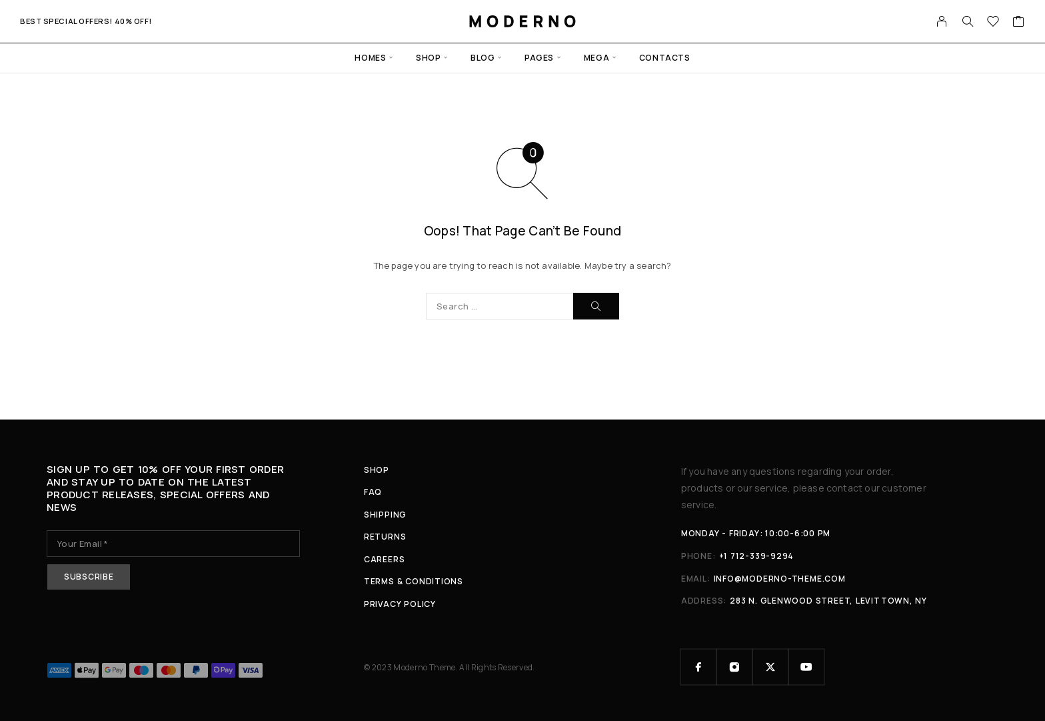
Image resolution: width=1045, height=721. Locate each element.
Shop (428, 58)
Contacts (664, 58)
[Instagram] (734, 667)
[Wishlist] (993, 23)
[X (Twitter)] (770, 667)
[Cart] (1018, 23)
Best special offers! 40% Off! (86, 21)
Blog (483, 58)
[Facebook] (698, 667)
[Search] (967, 21)
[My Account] (942, 21)
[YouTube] (806, 667)
